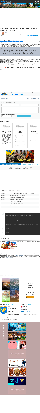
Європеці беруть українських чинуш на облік (17, 223)
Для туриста (30, 310)
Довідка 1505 (30, 315)
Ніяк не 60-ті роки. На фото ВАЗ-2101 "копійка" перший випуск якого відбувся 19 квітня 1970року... (22, 242)
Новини (30, 301)
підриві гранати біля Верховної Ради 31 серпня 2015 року (12, 59)
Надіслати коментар (23, 134)
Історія (30, 308)
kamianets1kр (24, 324)
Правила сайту (14, 335)
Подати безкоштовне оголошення (11, 182)
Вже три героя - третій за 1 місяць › (33, 116)
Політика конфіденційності (7, 335)
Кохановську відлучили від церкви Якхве (17, 213)
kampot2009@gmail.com (13, 332)
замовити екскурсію (8, 275)
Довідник (30, 305)
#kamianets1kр (24, 327)
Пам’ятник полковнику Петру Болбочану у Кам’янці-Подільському (21, 211)
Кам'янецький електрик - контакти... (12, 251)
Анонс (30, 303)
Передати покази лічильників (30, 182)
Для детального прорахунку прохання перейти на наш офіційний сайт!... (19, 247)
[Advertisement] (20, 18)
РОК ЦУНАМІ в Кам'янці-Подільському (16, 217)
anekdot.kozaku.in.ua (10, 259)
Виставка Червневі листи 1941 (15, 219)
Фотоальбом (30, 312)
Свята (18, 208)
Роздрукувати (13, 110)
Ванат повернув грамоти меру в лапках (16, 215)
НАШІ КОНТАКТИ (27, 329)
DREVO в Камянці (12, 225)
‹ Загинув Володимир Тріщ (5, 116)
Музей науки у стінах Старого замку (16, 221)
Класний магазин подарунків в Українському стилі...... (16, 238)
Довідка (11, 208)
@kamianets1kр (24, 325)
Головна (30, 299)
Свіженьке (4, 208)
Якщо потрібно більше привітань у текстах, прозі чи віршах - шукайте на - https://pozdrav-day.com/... (22, 233)
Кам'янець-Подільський (19, 273)
